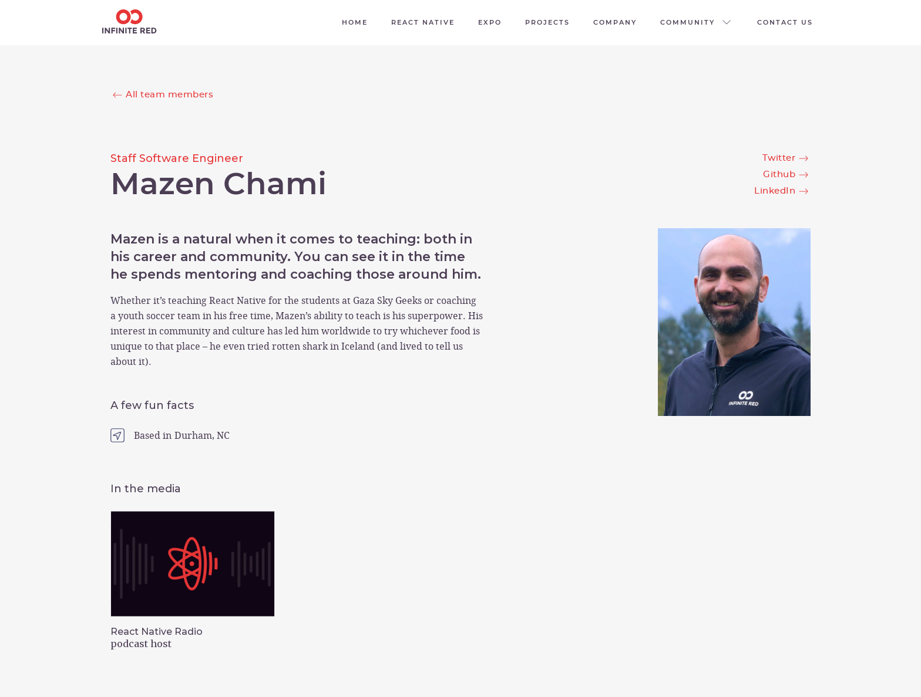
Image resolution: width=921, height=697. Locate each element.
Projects (547, 22)
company (615, 22)
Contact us (785, 22)
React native (423, 22)
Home (355, 22)
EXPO (490, 22)
